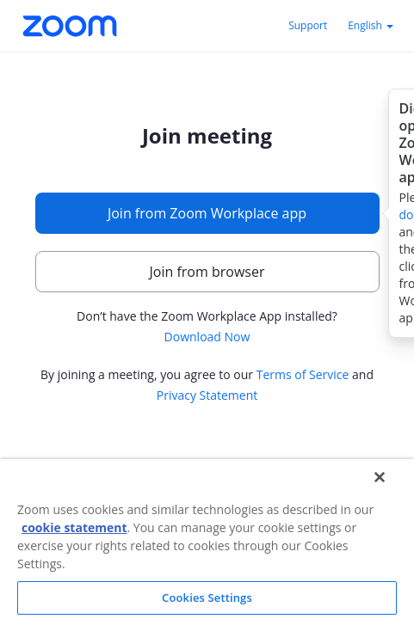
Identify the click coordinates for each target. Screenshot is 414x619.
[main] (207, 273)
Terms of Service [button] (302, 374)
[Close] (379, 477)
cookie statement (74, 527)
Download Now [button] (207, 336)
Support (307, 25)
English (370, 25)
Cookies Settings (207, 597)
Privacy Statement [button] (207, 395)
